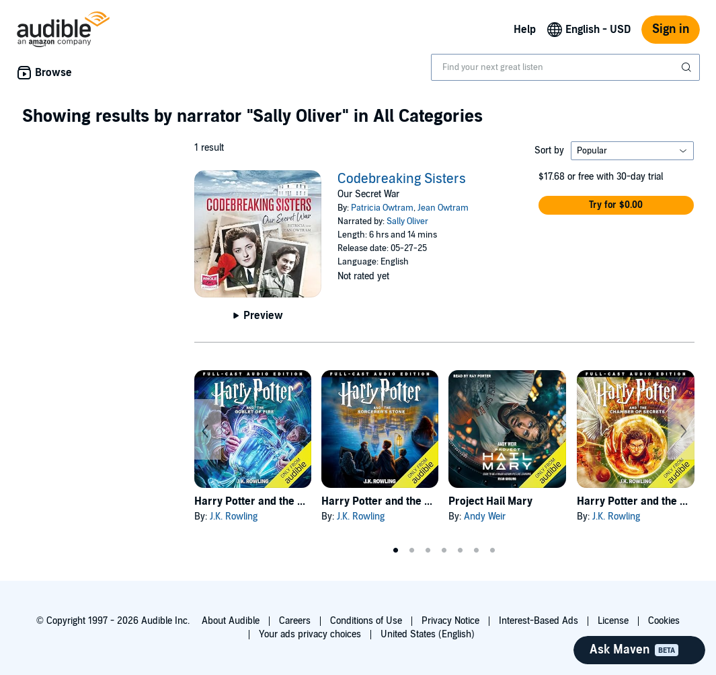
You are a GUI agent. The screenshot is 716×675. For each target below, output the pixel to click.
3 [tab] (428, 550)
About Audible (231, 621)
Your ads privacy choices (310, 634)
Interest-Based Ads (538, 621)
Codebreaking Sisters (401, 179)
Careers (295, 621)
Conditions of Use (366, 621)
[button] (616, 205)
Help (525, 29)
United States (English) (428, 634)
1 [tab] (396, 550)
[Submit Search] (688, 67)
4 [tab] (444, 550)
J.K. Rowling (233, 516)
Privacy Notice (450, 621)
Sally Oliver (407, 221)
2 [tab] (412, 550)
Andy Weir (485, 516)
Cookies (664, 621)
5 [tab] (460, 550)
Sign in (670, 29)
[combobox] (565, 67)
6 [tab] (476, 550)
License (613, 621)
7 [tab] (493, 550)
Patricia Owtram (382, 208)
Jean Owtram (443, 208)
